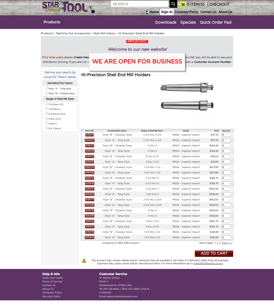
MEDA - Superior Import (186, 135)
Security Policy (51, 296)
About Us (225, 12)
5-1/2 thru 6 (152, 178)
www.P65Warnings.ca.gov (208, 263)
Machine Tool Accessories (73, 33)
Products (52, 22)
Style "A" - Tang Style (117, 140)
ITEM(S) (195, 4)
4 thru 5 (152, 145)
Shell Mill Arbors (104, 33)
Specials (188, 23)
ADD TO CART (214, 253)
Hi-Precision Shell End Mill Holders (141, 33)
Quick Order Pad (215, 23)
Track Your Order (52, 278)
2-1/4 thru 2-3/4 (152, 135)
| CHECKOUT (217, 4)
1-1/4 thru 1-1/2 (152, 167)
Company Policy (186, 12)
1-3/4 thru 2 (152, 189)
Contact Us (208, 12)
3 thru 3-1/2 (152, 156)
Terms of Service (52, 281)
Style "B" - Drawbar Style (117, 135)
